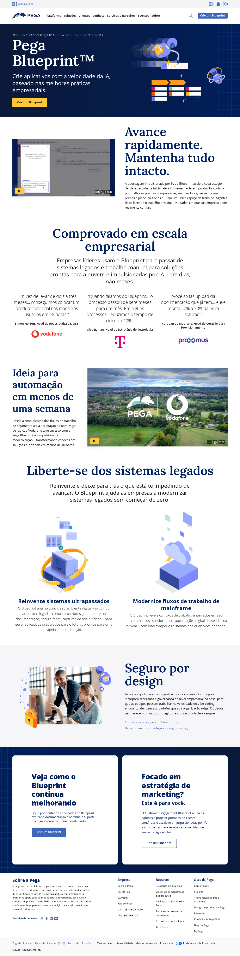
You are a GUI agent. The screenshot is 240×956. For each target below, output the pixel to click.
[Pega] (26, 15)
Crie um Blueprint (212, 15)
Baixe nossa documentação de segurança (156, 728)
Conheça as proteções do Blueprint (152, 722)
